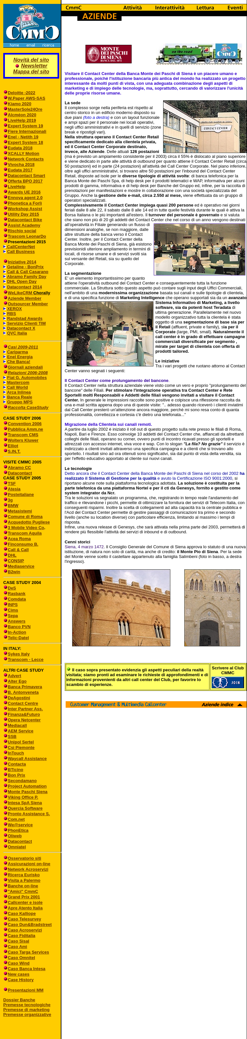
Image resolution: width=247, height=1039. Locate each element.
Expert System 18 (25, 142)
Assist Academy (24, 225)
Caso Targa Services (28, 952)
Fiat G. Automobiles (27, 377)
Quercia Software (25, 808)
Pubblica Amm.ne (25, 429)
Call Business (21, 251)
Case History (20, 979)
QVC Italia (17, 333)
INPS (13, 604)
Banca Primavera (25, 686)
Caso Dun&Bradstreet (30, 924)
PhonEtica (18, 830)
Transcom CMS (23, 434)
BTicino (13, 769)
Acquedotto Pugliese (29, 522)
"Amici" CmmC (23, 891)
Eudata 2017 (20, 170)
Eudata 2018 (20, 148)
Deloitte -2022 (21, 92)
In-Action (17, 632)
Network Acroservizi (28, 869)
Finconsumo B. (23, 544)
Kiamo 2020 (19, 103)
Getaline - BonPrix (25, 266)
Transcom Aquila (25, 533)
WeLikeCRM (20, 292)
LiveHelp (16, 186)
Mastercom (18, 382)
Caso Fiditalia (21, 935)
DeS (12, 588)
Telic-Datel (18, 637)
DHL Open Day (22, 281)
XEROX (14, 308)
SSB (12, 736)
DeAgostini (19, 697)
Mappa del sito (31, 71)
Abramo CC (19, 467)
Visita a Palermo (24, 880)
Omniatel (17, 846)
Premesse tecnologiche (26, 1004)
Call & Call (18, 549)
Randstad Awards (25, 318)
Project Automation (27, 786)
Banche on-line (23, 885)
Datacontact (19, 287)
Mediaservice (21, 566)
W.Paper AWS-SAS (26, 98)
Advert (14, 675)
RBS (11, 313)
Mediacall (17, 725)
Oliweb (15, 835)
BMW (13, 505)
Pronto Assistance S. (29, 813)
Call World (17, 387)
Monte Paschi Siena (27, 791)
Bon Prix (16, 775)
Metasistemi (20, 511)
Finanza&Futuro (24, 714)
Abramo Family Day (26, 276)
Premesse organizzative (27, 1014)
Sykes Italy (19, 654)
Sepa (13, 615)
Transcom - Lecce (26, 659)
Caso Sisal (18, 941)
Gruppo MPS (20, 401)
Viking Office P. (23, 797)
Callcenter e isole (25, 902)
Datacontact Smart (26, 175)
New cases (19, 974)
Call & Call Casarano (27, 271)
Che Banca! (19, 361)
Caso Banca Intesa (27, 968)
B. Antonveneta (23, 692)
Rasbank (16, 593)
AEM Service (20, 731)
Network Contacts (26, 159)
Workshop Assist (25, 208)
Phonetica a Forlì (25, 203)
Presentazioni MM (23, 990)
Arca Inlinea (19, 392)
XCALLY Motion (23, 153)
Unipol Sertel (21, 742)
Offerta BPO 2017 (25, 181)
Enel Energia (20, 356)
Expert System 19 (25, 125)
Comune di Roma (25, 516)
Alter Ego (17, 681)
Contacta (17, 764)
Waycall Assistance (27, 758)
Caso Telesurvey (24, 919)
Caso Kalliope (22, 913)
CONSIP (16, 560)
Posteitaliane (21, 494)
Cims (13, 610)
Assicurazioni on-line (29, 863)
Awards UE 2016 (24, 192)
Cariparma (17, 351)
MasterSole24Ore (25, 109)
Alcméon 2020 (22, 114)
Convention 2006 (25, 423)
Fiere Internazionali (27, 131)
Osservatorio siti (24, 858)
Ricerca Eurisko (24, 874)
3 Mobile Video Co (26, 527)
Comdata (17, 599)
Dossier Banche (19, 999)
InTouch (16, 753)
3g (10, 500)
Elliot (13, 445)
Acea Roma (19, 538)
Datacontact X (21, 328)
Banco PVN (19, 626)
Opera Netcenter (24, 719)
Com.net (16, 819)
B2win (14, 571)
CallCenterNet (20, 246)
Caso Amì (17, 946)
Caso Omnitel (21, 957)
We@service (20, 824)
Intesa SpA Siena (25, 802)
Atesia (14, 489)
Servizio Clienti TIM (26, 323)
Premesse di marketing (26, 1009)
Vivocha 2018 (21, 164)
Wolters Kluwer (23, 440)
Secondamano (22, 780)
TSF (12, 483)
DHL (12, 555)
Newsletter (34, 66)
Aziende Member (24, 298)
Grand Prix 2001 (24, 896)
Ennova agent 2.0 (25, 197)
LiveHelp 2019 (22, 120)
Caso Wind (19, 963)
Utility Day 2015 (23, 214)
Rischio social (22, 230)
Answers (16, 621)
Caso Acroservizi (25, 930)
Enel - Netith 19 (23, 136)
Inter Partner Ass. (25, 708)
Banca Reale (19, 397)
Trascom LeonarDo (27, 236)
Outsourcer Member (28, 303)
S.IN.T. (14, 451)
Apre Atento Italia (25, 908)
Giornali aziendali (25, 367)
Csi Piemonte (21, 747)
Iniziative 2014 (22, 262)
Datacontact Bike (25, 219)
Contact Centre (23, 703)
